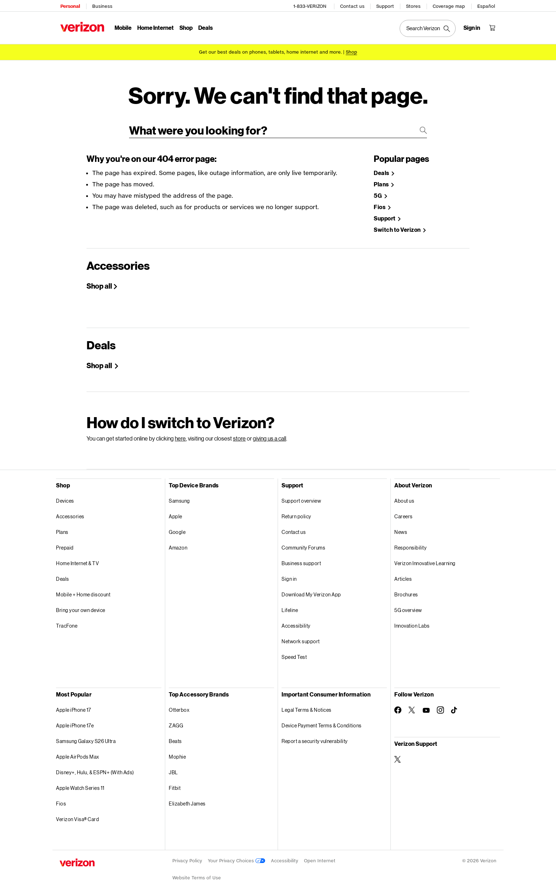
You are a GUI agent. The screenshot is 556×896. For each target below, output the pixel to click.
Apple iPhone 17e (75, 723)
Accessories (70, 514)
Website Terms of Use (196, 875)
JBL (173, 770)
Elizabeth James (187, 801)
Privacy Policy (187, 858)
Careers (403, 514)
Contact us (353, 5)
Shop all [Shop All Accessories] (99, 283)
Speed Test (294, 654)
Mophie (177, 754)
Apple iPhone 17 (73, 707)
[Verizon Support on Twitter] (397, 756)
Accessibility (296, 623)
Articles (403, 576)
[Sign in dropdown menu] (472, 27)
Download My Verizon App (311, 592)
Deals (62, 576)
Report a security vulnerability (315, 739)
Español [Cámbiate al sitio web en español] (487, 5)
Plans (62, 529)
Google (177, 529)
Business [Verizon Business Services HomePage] (101, 5)
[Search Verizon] (428, 27)
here (180, 435)
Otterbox (179, 707)
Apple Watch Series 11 (80, 785)
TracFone (66, 623)
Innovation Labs (412, 623)
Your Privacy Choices (236, 858)
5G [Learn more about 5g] (378, 193)
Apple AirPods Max (77, 754)
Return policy (296, 514)
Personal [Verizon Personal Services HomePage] (69, 5)
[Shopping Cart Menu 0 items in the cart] (493, 27)
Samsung (179, 498)
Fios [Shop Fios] (380, 205)
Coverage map (449, 5)
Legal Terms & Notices (307, 707)
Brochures (406, 592)
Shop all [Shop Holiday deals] (100, 362)
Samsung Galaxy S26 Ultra (86, 739)
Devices (65, 498)
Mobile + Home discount (83, 592)
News (400, 529)
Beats (175, 739)
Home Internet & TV (77, 561)
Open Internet (319, 858)
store (239, 435)
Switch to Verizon (398, 227)
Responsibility (410, 545)
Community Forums (303, 545)
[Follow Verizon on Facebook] (397, 707)
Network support (301, 639)
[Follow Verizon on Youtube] (426, 707)
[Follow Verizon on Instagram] (440, 707)
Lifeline (290, 608)
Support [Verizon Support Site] (385, 216)
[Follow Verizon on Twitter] (412, 707)
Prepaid (65, 545)
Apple (175, 514)
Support (386, 5)
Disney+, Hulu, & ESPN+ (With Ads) (95, 770)
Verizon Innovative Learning (425, 561)
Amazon (178, 545)
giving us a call (269, 435)
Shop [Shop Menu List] (185, 26)
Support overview (301, 498)
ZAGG (176, 723)
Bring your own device (80, 608)
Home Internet (155, 26)
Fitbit (174, 785)
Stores (414, 5)
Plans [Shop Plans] (382, 182)
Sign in (289, 576)
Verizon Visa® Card (77, 817)
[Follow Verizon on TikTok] (454, 707)
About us (404, 498)
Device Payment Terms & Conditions (322, 723)
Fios (61, 801)
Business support (301, 561)
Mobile (122, 26)
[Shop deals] (351, 50)
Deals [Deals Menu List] (205, 26)
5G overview (408, 608)
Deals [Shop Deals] (382, 171)
